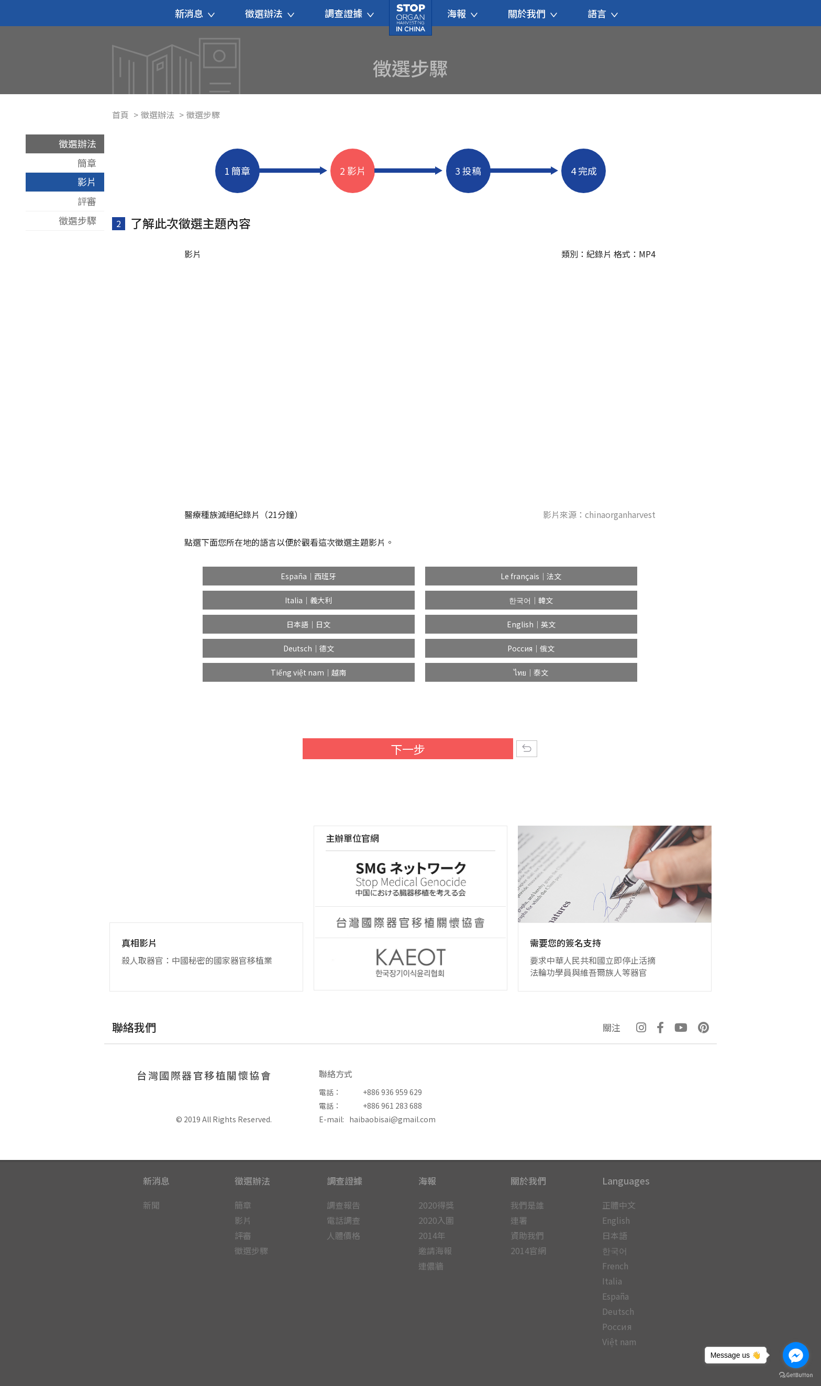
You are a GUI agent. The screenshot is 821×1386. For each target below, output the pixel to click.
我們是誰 (527, 1205)
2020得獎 (436, 1205)
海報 (427, 1180)
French (615, 1265)
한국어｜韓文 (531, 600)
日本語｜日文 (308, 624)
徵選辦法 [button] (269, 13)
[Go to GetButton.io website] (796, 1375)
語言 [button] (602, 13)
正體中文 (619, 1205)
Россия (617, 1326)
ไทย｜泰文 (531, 672)
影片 (86, 181)
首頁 (120, 114)
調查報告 (343, 1205)
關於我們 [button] (532, 13)
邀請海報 (435, 1250)
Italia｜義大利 (308, 600)
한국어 (614, 1250)
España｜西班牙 (308, 576)
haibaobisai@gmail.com (392, 1119)
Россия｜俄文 (530, 648)
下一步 (408, 748)
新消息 (156, 1180)
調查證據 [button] (349, 13)
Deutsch (618, 1311)
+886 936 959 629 (392, 1092)
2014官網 (528, 1250)
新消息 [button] (195, 13)
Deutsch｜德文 (308, 648)
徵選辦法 (157, 114)
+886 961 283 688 (392, 1105)
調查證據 (344, 1180)
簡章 (86, 163)
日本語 (614, 1235)
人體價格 (343, 1235)
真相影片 (139, 942)
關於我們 (528, 1180)
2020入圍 (436, 1220)
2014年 (432, 1235)
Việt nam (619, 1341)
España (615, 1296)
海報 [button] (462, 13)
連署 (519, 1220)
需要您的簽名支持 (565, 942)
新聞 (151, 1205)
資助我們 (527, 1235)
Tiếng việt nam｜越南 (308, 672)
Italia (612, 1281)
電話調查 (343, 1220)
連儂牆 (430, 1265)
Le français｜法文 (531, 576)
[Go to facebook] (796, 1355)
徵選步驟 (77, 220)
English (616, 1220)
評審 (86, 201)
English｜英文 (531, 624)
